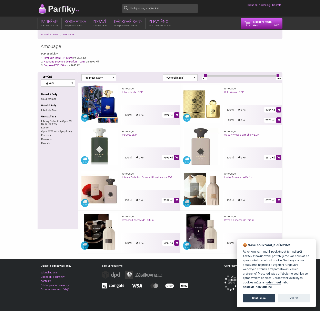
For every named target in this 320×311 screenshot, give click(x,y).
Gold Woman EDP (234, 92)
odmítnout (273, 282)
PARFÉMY (49, 23)
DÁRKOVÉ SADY (128, 23)
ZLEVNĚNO (160, 23)
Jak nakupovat (49, 272)
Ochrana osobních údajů (55, 289)
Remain (45, 143)
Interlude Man (49, 110)
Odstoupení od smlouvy (55, 285)
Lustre (45, 127)
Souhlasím (259, 298)
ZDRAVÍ (100, 23)
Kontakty (46, 280)
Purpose (46, 135)
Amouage (68, 34)
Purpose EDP (129, 134)
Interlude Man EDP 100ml (58, 57)
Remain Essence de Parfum (239, 220)
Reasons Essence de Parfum (138, 220)
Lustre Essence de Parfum (238, 177)
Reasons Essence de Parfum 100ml (64, 61)
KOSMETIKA (75, 23)
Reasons (46, 139)
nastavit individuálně (257, 287)
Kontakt (276, 5)
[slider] (205, 75)
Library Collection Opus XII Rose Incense (56, 122)
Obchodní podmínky (258, 5)
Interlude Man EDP (132, 92)
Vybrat (294, 298)
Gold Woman (49, 98)
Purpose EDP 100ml (55, 65)
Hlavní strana (49, 34)
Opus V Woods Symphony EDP (241, 134)
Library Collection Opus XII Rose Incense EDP (147, 177)
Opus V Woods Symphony (56, 131)
